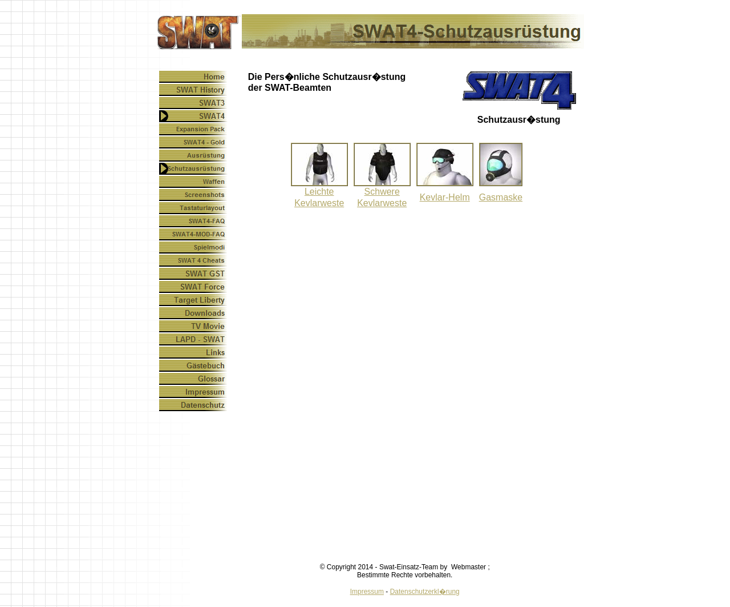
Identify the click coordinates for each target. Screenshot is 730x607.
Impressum (367, 592)
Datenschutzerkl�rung (425, 592)
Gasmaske (500, 197)
